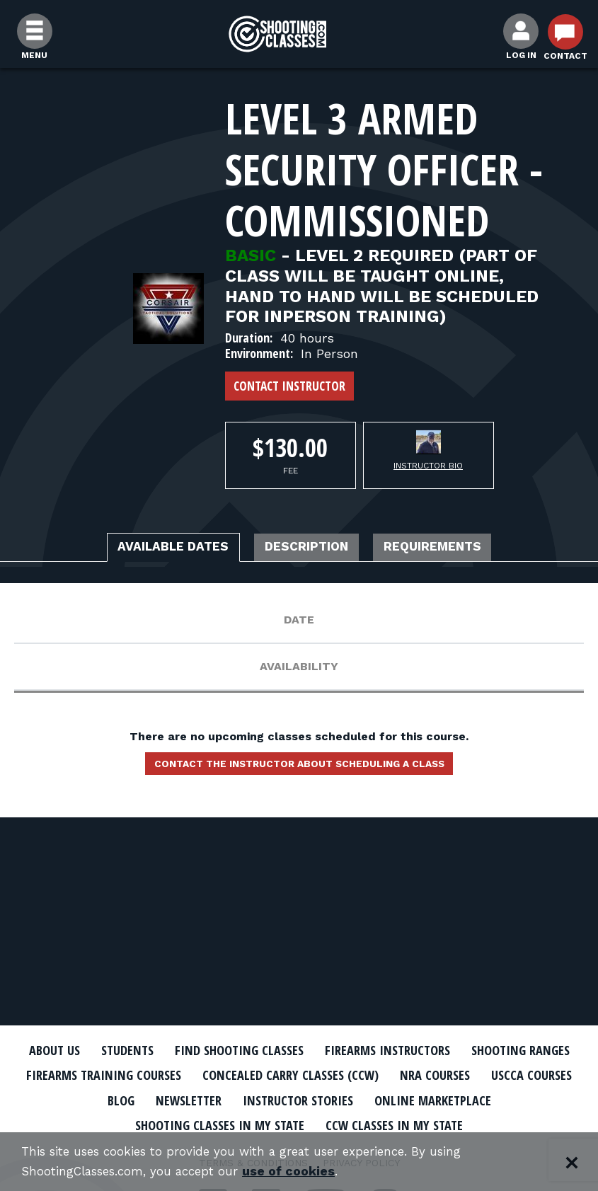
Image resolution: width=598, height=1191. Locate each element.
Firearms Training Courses (257, 1075)
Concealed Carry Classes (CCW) (463, 1075)
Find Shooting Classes (298, 1050)
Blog (282, 1099)
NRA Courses (95, 1099)
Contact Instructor (289, 385)
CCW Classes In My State (480, 1124)
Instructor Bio (428, 466)
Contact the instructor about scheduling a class (299, 768)
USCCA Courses (201, 1099)
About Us (95, 1050)
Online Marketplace (106, 1124)
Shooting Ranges (93, 1075)
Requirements (453, 549)
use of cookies (302, 1170)
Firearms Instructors (462, 1050)
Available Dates (154, 549)
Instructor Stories (478, 1099)
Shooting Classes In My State (287, 1124)
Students (175, 1050)
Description (308, 549)
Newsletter (356, 1099)
